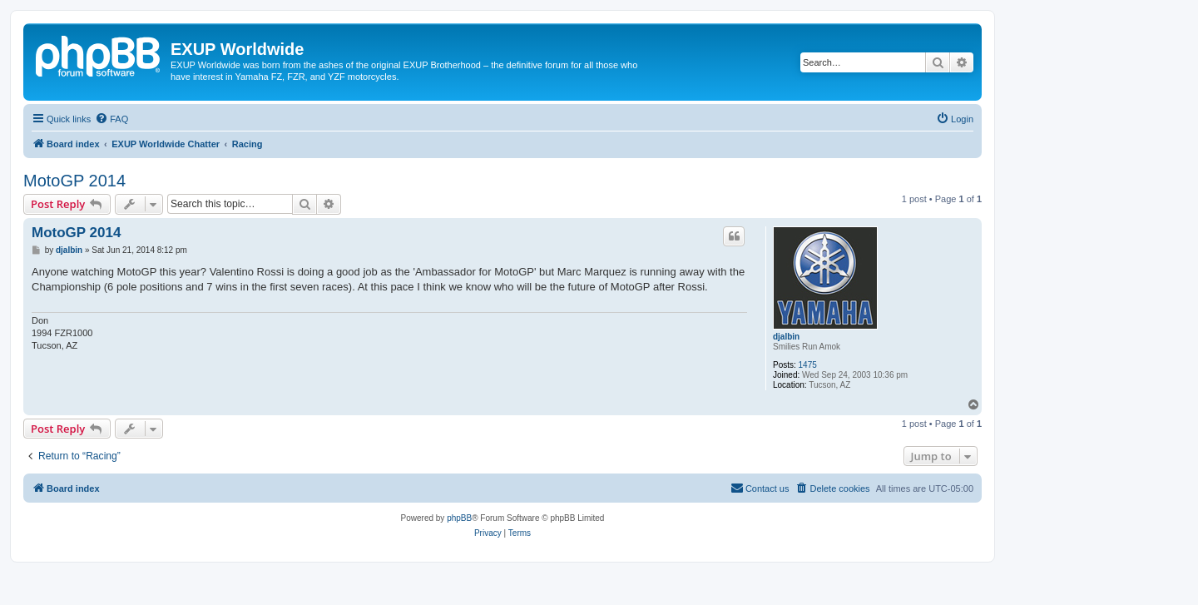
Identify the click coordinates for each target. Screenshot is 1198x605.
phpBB (459, 518)
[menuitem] (111, 119)
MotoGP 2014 (74, 180)
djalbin (786, 336)
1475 (808, 364)
